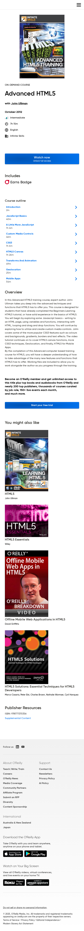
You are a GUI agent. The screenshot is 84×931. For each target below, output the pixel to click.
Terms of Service (11, 920)
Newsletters (45, 773)
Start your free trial (42, 405)
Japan (6, 827)
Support (44, 763)
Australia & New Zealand (17, 822)
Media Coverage (12, 783)
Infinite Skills (17, 135)
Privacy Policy (47, 778)
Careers (7, 773)
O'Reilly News (10, 778)
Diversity (8, 802)
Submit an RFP (11, 797)
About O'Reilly (12, 763)
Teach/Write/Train (13, 769)
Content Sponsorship (15, 806)
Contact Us (45, 769)
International (12, 816)
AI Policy (44, 783)
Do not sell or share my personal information (25, 907)
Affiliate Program (12, 792)
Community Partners (14, 787)
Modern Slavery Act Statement (18, 923)
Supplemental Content (18, 718)
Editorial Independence (48, 920)
